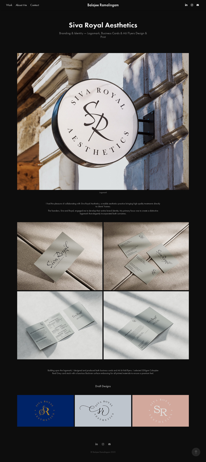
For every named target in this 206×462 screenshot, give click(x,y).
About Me (21, 5)
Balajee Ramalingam (103, 5)
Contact (34, 5)
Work (9, 5)
